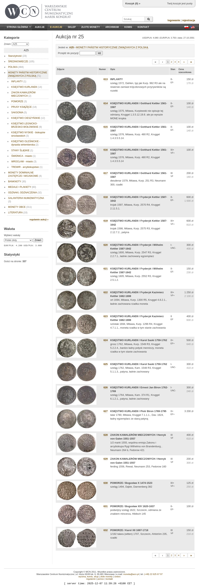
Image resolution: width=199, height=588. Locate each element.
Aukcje (39, 27)
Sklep (72, 27)
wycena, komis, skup (88, 576)
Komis (128, 27)
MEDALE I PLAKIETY (22, 187)
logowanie (174, 20)
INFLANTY (18, 81)
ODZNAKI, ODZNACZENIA (25, 192)
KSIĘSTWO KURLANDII (26, 87)
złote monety (106, 576)
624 (106, 340)
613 (106, 79)
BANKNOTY (17, 181)
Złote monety (90, 27)
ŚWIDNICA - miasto (23, 156)
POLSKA (16, 67)
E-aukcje (56, 27)
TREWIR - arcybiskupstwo (26, 167)
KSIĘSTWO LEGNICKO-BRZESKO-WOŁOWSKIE (26, 125)
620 (106, 244)
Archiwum (112, 27)
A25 (71, 47)
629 (106, 458)
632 (106, 530)
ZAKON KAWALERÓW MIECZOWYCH (23, 94)
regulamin (91, 579)
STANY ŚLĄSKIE (22, 150)
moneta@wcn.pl (131, 574)
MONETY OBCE (20, 207)
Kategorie (11, 38)
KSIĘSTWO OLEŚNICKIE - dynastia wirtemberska (25, 143)
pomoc (100, 579)
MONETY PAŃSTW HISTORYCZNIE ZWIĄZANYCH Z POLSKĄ (27, 74)
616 (106, 149)
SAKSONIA (19, 112)
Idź (99, 53)
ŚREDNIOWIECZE (21, 61)
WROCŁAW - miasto (24, 161)
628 (106, 434)
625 (106, 364)
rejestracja (188, 20)
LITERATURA (17, 212)
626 (106, 387)
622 (106, 292)
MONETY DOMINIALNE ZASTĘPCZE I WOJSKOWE (25, 174)
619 (106, 220)
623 (106, 316)
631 (106, 506)
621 (106, 268)
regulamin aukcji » (38, 219)
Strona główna (19, 27)
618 (106, 197)
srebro (117, 576)
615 (106, 126)
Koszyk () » (132, 3)
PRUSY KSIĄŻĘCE (24, 107)
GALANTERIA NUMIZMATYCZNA (26, 200)
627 (106, 411)
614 (106, 103)
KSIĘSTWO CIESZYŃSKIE (28, 118)
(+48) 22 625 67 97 (153, 574)
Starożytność (17, 56)
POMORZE (19, 101)
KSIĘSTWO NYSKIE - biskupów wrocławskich (28, 134)
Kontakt (143, 27)
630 (106, 482)
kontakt (109, 579)
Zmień (38, 240)
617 (106, 173)
